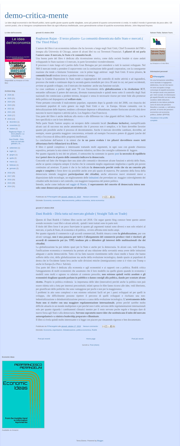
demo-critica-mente (36, 15)
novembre (14, 125)
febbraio (13, 165)
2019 (9, 119)
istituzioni (94, 177)
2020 (9, 115)
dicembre (13, 122)
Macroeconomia (68, 200)
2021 (9, 112)
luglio (12, 151)
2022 (9, 109)
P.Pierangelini (158, 77)
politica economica (82, 200)
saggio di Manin (78, 184)
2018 (9, 173)
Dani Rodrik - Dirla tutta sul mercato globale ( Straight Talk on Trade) (81, 213)
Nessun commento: (91, 197)
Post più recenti (44, 339)
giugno (12, 155)
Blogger (100, 441)
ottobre (13, 129)
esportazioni (57, 330)
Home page (90, 339)
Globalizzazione (69, 330)
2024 (9, 102)
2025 (9, 98)
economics (57, 200)
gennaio (13, 168)
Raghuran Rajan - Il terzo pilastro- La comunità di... (16, 134)
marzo (12, 162)
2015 (9, 183)
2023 (9, 105)
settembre (14, 148)
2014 (9, 186)
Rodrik (94, 330)
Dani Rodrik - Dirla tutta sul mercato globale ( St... (16, 141)
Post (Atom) (94, 345)
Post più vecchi (137, 339)
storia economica (97, 200)
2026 (9, 95)
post (117, 153)
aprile (12, 158)
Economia (48, 200)
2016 (9, 180)
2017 (9, 176)
